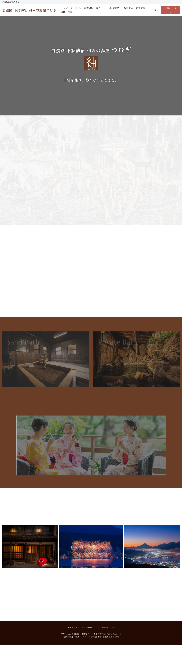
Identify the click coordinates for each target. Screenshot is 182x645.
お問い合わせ (68, 11)
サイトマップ (73, 627)
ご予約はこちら (170, 10)
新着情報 (140, 8)
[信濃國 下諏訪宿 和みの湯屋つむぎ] (29, 10)
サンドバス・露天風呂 (82, 8)
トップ (64, 8)
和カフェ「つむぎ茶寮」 (108, 8)
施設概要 (128, 8)
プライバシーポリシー (105, 627)
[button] (155, 10)
